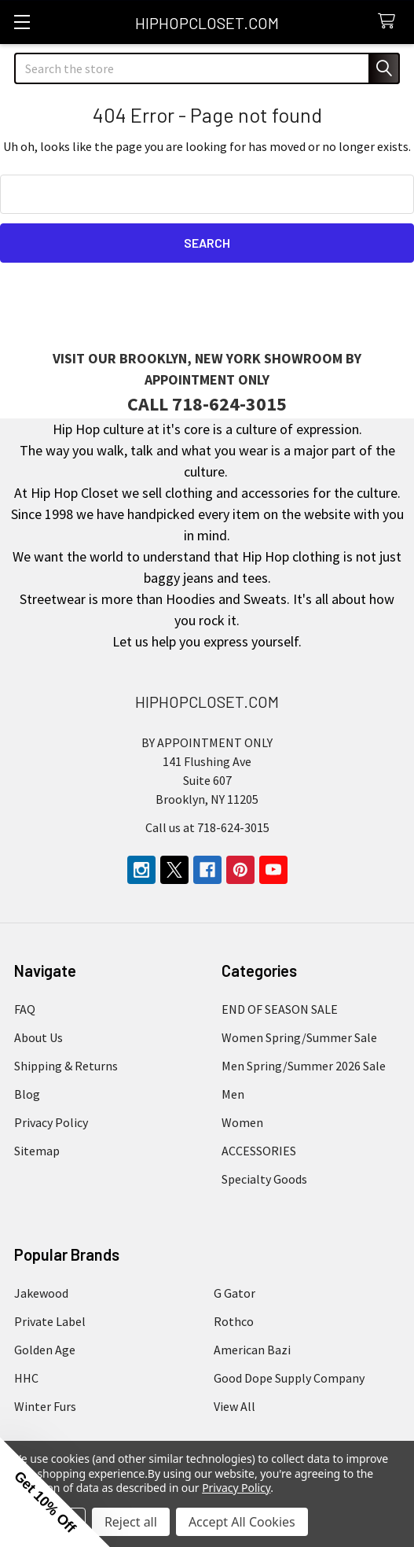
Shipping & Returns (66, 1066)
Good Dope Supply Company (289, 1378)
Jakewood (41, 1293)
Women (242, 1122)
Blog (27, 1094)
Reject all (130, 1521)
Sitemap (37, 1150)
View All (234, 1406)
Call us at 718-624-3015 (207, 827)
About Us (38, 1037)
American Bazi (252, 1349)
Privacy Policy (51, 1122)
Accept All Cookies (242, 1521)
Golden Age (44, 1349)
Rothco (234, 1321)
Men (233, 1094)
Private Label (50, 1321)
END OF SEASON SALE (280, 1009)
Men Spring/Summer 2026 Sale (304, 1066)
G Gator (234, 1293)
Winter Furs (45, 1406)
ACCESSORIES (259, 1150)
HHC (26, 1378)
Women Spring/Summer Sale (299, 1037)
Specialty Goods (264, 1179)
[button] (55, 1492)
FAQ (24, 1009)
